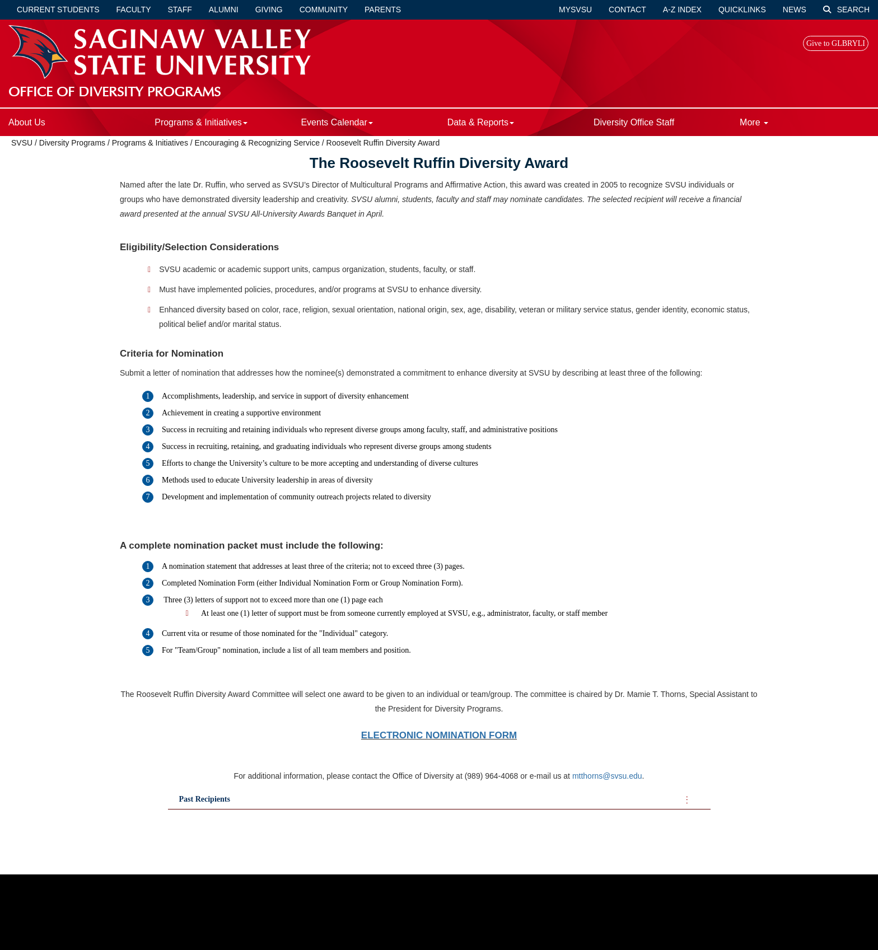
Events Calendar (336, 122)
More (754, 122)
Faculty (133, 9)
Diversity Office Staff (634, 122)
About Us (26, 122)
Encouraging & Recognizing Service (257, 142)
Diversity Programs (72, 142)
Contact (627, 9)
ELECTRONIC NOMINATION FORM (439, 735)
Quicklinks (742, 9)
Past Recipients (204, 799)
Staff (180, 9)
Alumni (224, 9)
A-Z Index (682, 9)
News (794, 9)
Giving (269, 9)
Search (846, 9)
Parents (383, 9)
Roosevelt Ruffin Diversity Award (383, 142)
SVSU (21, 142)
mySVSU (575, 9)
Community (324, 9)
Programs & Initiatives (201, 122)
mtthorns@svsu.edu (607, 775)
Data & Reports (480, 122)
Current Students (58, 9)
